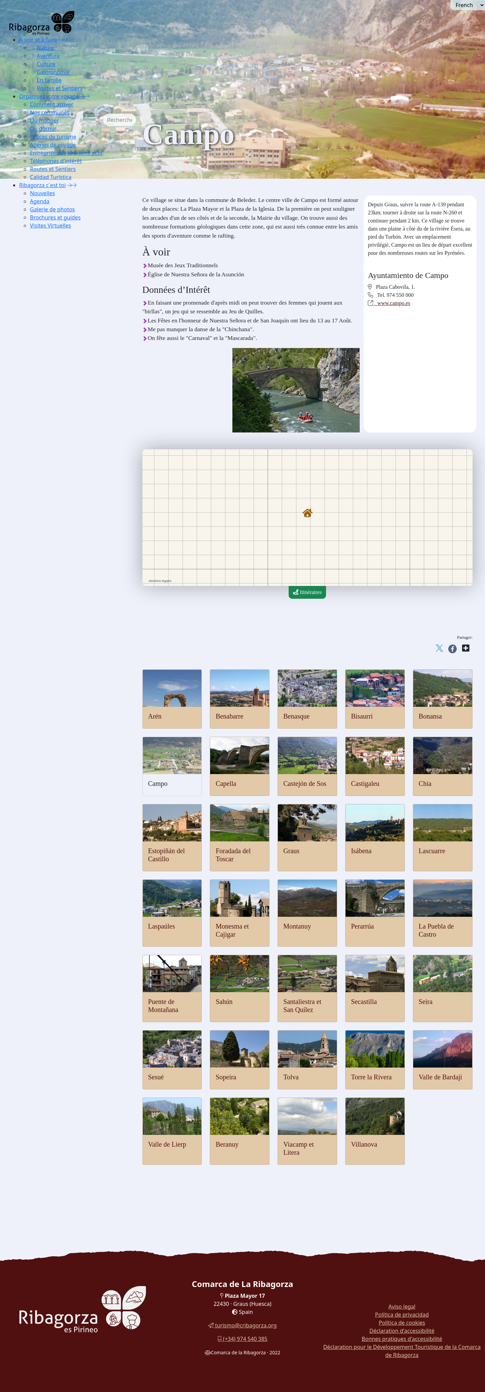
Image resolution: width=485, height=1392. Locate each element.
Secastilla (364, 1001)
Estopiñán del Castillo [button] (58, 249)
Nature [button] (42, 47)
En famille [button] (46, 80)
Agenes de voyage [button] (53, 144)
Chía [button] (39, 241)
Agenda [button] (40, 201)
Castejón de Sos (304, 783)
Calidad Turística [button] (50, 177)
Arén (155, 716)
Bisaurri (362, 716)
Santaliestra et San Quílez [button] (62, 350)
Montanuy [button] (45, 308)
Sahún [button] (40, 342)
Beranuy (227, 1144)
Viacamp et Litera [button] (53, 426)
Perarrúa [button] (43, 316)
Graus (291, 851)
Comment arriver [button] (51, 104)
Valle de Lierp (167, 1144)
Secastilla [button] (44, 358)
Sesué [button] (40, 375)
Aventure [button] (45, 56)
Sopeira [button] (42, 384)
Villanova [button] (44, 434)
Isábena (361, 851)
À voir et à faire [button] (38, 39)
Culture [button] (42, 64)
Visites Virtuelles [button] (50, 225)
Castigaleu (365, 783)
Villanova (364, 1144)
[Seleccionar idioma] (468, 5)
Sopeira (226, 1077)
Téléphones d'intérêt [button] (56, 161)
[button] (63, 39)
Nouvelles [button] (42, 193)
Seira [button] (39, 367)
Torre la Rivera (371, 1077)
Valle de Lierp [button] (49, 417)
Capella (226, 783)
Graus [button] (40, 266)
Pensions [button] (43, 493)
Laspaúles (161, 926)
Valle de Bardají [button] (51, 409)
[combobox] (130, 119)
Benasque (296, 716)
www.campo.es (391, 303)
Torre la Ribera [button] (50, 401)
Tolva (290, 1077)
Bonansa (430, 716)
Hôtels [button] (41, 468)
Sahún (224, 1001)
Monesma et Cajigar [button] (56, 300)
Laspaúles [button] (45, 291)
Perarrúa (362, 926)
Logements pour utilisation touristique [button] (75, 510)
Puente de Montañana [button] (57, 333)
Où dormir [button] (43, 128)
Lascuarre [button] (44, 283)
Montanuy (297, 926)
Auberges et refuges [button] (55, 459)
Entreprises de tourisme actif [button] (66, 152)
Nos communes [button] (49, 112)
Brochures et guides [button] (55, 217)
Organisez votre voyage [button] (49, 96)
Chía (425, 783)
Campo (158, 783)
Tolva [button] (40, 392)
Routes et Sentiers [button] (56, 88)
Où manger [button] (44, 120)
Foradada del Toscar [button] (55, 257)
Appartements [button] (49, 476)
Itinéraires (307, 592)
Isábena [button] (42, 274)
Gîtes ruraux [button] (47, 485)
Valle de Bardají (440, 1077)
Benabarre (229, 716)
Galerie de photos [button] (52, 209)
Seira (425, 1001)
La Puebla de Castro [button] (55, 325)
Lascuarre (432, 851)
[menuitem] (66, 64)
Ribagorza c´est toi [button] (42, 185)
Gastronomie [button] (50, 72)
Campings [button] (45, 501)
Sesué (156, 1077)
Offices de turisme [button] (53, 136)
